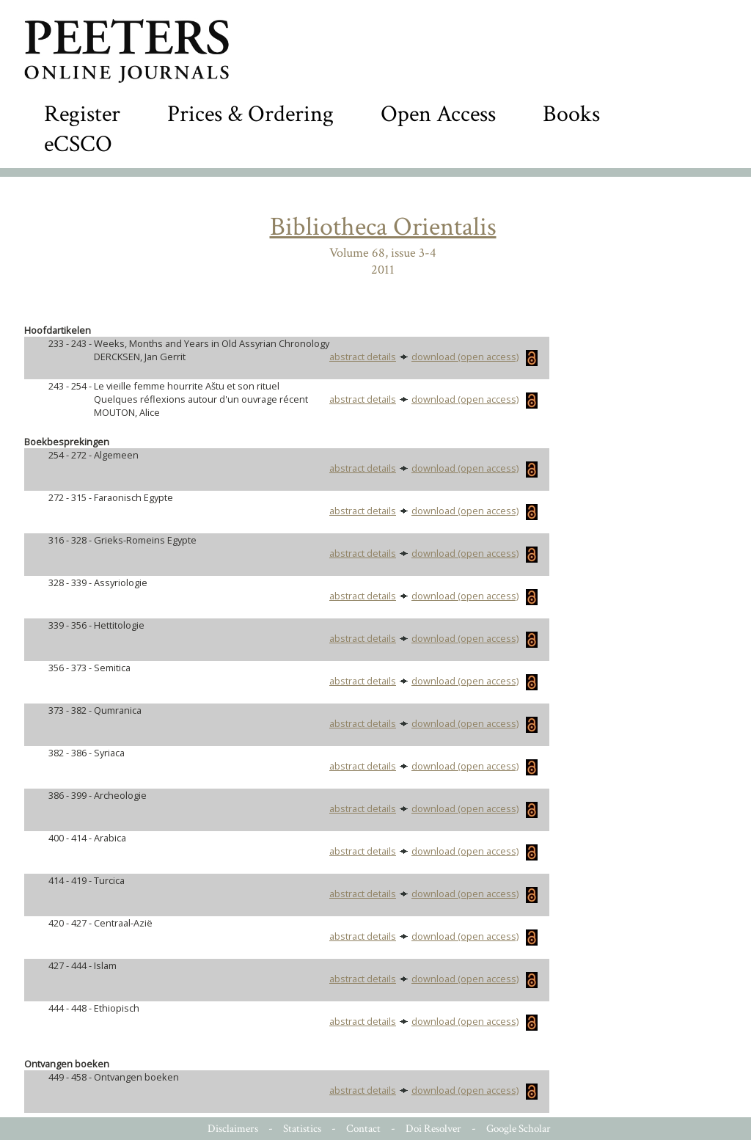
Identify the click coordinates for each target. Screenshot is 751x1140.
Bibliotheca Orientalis (383, 227)
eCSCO (78, 144)
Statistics (302, 1129)
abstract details (362, 356)
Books (571, 114)
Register (82, 114)
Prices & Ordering (250, 114)
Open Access (438, 114)
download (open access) (474, 356)
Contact (363, 1129)
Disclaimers (233, 1129)
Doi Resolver (433, 1129)
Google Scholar (518, 1129)
